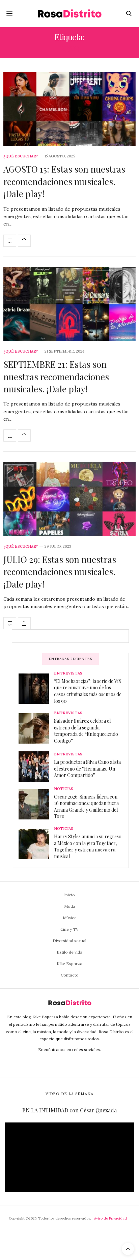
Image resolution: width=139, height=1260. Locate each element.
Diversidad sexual (69, 940)
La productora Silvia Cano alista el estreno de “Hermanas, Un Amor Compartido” (87, 768)
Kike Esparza (69, 963)
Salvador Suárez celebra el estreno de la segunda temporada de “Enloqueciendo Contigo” (86, 731)
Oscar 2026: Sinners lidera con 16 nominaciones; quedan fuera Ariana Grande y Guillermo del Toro (86, 806)
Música (70, 917)
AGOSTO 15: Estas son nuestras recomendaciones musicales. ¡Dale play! (64, 181)
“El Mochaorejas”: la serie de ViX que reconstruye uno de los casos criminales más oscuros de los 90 (87, 691)
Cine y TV (69, 929)
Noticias (63, 789)
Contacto (70, 975)
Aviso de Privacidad (110, 1218)
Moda (69, 906)
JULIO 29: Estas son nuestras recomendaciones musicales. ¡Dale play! (59, 571)
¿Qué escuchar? (20, 156)
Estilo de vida (69, 952)
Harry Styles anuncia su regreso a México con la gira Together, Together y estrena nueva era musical (87, 846)
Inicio (69, 894)
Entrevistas (68, 673)
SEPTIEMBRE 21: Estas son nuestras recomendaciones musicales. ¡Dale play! (56, 376)
